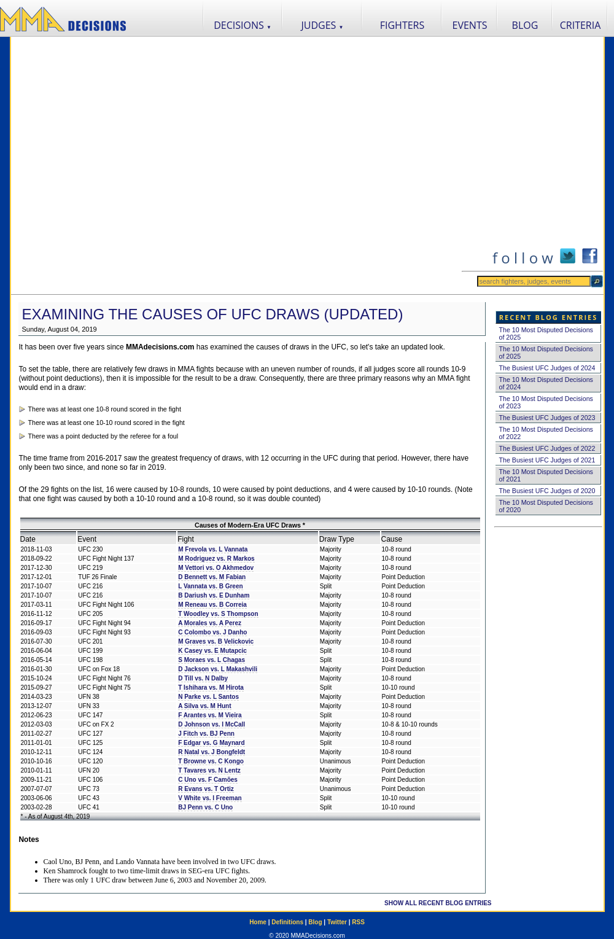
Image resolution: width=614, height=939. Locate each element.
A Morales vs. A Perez (209, 623)
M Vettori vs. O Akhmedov (216, 567)
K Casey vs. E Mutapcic (212, 650)
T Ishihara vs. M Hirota (211, 687)
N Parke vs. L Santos (208, 696)
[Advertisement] (138, 165)
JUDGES (322, 25)
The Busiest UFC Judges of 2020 (547, 490)
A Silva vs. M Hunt (204, 706)
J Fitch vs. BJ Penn (206, 733)
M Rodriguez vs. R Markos (216, 558)
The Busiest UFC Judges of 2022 (547, 448)
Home (257, 922)
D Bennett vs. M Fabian (212, 577)
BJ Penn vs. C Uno (205, 807)
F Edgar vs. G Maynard (211, 742)
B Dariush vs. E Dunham (213, 595)
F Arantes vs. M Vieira (209, 715)
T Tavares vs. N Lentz (209, 770)
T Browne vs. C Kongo (211, 761)
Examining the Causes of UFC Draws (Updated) (212, 314)
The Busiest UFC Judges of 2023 (547, 417)
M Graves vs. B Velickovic (216, 641)
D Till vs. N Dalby (203, 678)
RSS (358, 922)
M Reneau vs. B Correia (212, 604)
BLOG (525, 25)
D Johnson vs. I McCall (211, 724)
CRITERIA (580, 25)
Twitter (337, 922)
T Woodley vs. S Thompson (218, 613)
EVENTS (470, 25)
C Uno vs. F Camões (208, 779)
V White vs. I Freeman (209, 798)
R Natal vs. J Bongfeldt (211, 752)
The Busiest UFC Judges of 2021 (547, 460)
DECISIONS (242, 25)
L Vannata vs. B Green (210, 586)
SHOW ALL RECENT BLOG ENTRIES (437, 903)
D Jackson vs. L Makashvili (217, 669)
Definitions (287, 922)
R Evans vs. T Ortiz (206, 788)
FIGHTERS (402, 25)
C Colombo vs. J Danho (212, 632)
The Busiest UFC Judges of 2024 (547, 368)
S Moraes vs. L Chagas (211, 660)
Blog (315, 922)
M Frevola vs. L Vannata (212, 549)
